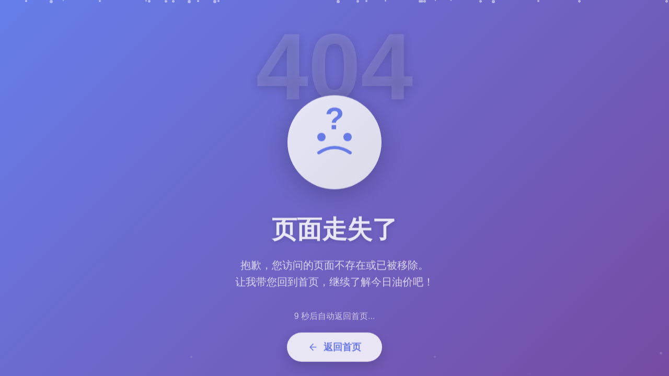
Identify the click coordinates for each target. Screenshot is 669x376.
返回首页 (334, 350)
